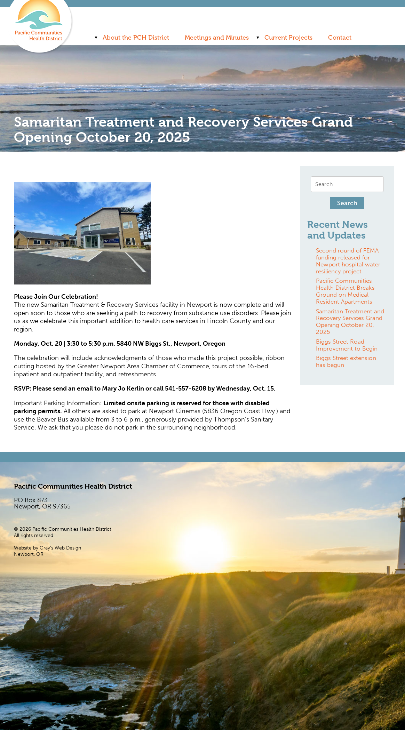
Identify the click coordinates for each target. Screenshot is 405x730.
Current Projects (288, 37)
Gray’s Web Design (60, 548)
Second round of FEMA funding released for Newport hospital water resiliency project (348, 260)
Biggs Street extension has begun (346, 361)
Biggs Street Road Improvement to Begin (347, 345)
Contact (339, 37)
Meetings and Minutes (217, 37)
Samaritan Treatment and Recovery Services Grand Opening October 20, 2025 (350, 321)
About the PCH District (136, 37)
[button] (347, 203)
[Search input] (347, 184)
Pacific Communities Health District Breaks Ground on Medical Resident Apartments (345, 291)
